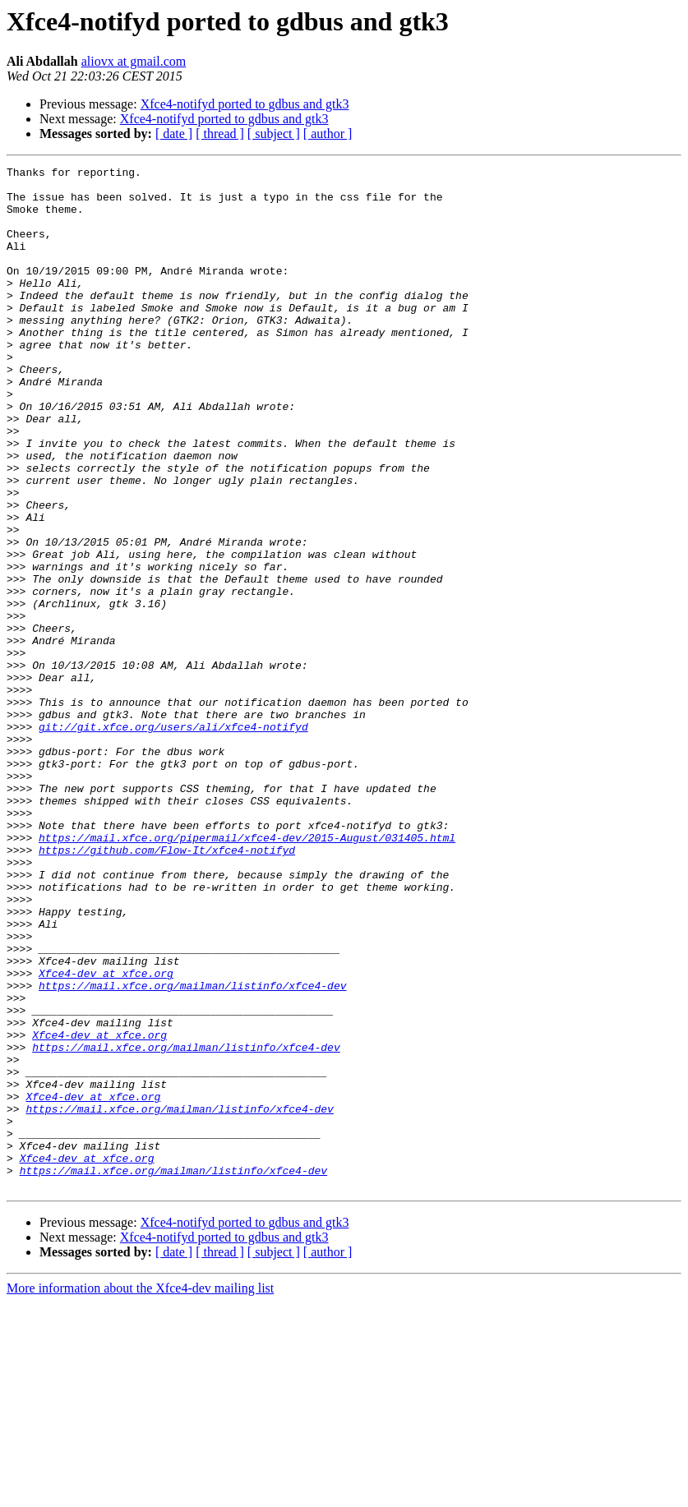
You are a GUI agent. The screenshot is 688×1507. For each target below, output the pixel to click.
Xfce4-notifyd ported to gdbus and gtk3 (245, 104)
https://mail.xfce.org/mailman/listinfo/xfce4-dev (192, 1150)
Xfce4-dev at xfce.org (106, 1135)
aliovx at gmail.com (134, 61)
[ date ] (173, 134)
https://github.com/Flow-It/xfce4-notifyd (167, 987)
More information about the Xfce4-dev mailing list (140, 1493)
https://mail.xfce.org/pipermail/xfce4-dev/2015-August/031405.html (247, 972)
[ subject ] (273, 134)
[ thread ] (220, 134)
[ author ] (328, 134)
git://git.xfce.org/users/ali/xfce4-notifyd (173, 839)
